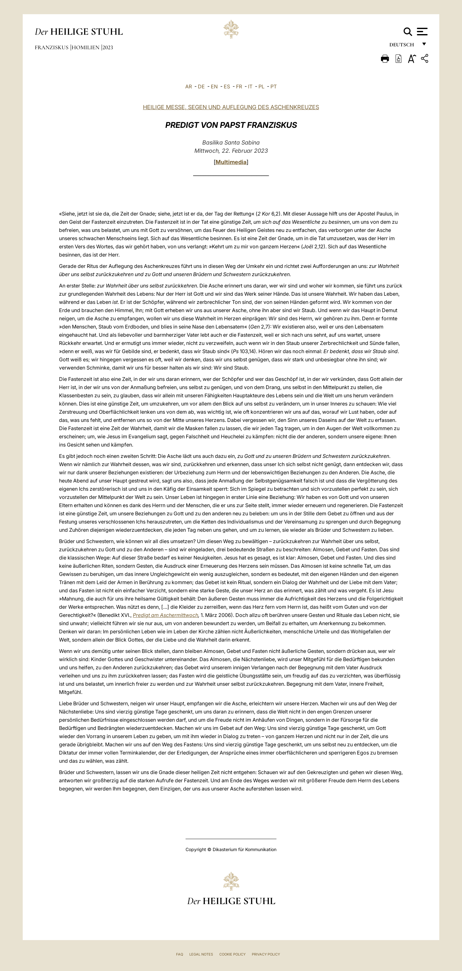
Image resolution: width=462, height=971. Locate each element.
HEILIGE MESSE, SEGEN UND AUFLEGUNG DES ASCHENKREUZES (231, 107)
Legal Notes (201, 954)
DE (201, 86)
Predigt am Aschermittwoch (165, 615)
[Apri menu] (421, 31)
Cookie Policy (232, 954)
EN (214, 86)
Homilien (86, 47)
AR (188, 86)
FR (239, 86)
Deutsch (403, 46)
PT (273, 86)
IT (250, 86)
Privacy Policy (266, 954)
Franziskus (52, 47)
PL (261, 86)
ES (227, 86)
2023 (108, 47)
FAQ (179, 954)
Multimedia (231, 162)
